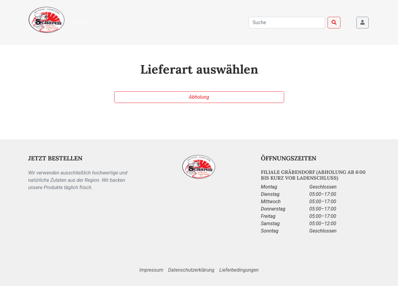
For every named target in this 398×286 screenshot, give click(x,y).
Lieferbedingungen (238, 270)
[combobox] (287, 22)
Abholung (199, 97)
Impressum (151, 270)
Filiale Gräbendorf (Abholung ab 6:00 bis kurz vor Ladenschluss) (313, 175)
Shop (80, 22)
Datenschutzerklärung (191, 270)
